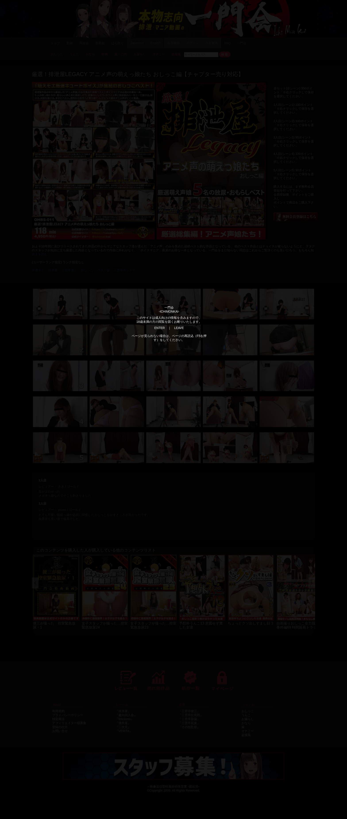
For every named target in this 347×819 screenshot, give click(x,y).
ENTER (159, 328)
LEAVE (179, 328)
